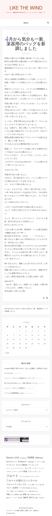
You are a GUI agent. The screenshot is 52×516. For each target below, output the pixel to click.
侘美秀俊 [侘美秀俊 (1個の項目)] (16, 494)
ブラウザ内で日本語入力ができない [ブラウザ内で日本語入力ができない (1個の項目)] (28, 488)
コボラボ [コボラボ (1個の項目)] (8, 471)
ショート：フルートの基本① (14, 388)
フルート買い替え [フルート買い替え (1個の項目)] (39, 484)
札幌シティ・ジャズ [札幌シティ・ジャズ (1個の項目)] (11, 497)
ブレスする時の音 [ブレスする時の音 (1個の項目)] (18, 491)
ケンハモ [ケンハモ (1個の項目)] (41, 468)
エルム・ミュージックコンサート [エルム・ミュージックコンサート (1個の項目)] (15, 468)
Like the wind (26, 7)
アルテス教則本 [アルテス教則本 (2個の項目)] (21, 465)
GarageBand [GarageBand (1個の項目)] (23, 458)
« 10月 (6, 353)
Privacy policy (10, 513)
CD (15, 510)
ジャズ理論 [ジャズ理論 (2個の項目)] (23, 471)
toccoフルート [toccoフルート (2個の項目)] (11, 461)
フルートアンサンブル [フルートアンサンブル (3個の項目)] (16, 484)
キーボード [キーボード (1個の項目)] (35, 468)
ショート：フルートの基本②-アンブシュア (19, 378)
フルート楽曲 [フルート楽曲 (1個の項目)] (30, 484)
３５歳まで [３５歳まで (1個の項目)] (41, 497)
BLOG (26, 33)
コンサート (9, 510)
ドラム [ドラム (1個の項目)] (39, 471)
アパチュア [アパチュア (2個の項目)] (10, 465)
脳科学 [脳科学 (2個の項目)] (25, 497)
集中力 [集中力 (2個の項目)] (31, 497)
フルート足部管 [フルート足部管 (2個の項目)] (12, 488)
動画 (18, 510)
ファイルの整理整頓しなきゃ (14, 393)
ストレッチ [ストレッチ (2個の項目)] (32, 471)
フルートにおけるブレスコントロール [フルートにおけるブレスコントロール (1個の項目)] (29, 476)
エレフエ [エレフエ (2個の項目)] (28, 468)
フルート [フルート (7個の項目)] (12, 476)
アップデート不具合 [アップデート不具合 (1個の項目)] (40, 462)
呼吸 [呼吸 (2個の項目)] (24, 494)
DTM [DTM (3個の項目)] (16, 457)
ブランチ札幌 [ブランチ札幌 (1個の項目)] (9, 491)
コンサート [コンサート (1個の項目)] (15, 471)
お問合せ (35, 510)
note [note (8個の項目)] (31, 457)
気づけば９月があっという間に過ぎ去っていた (20, 383)
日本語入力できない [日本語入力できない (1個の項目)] (35, 494)
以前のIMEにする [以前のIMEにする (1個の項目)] (33, 491)
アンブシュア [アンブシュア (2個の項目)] (33, 465)
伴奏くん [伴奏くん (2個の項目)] (9, 494)
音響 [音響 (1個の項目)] (36, 497)
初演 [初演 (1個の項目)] (21, 494)
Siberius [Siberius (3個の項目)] (39, 457)
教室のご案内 (24, 510)
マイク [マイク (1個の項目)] (26, 491)
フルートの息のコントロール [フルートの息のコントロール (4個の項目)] (21, 480)
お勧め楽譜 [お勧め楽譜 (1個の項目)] (31, 462)
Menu (26, 23)
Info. (30, 510)
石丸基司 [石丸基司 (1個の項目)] (20, 497)
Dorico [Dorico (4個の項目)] (9, 457)
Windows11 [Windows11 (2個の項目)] (22, 461)
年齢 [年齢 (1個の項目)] (28, 494)
